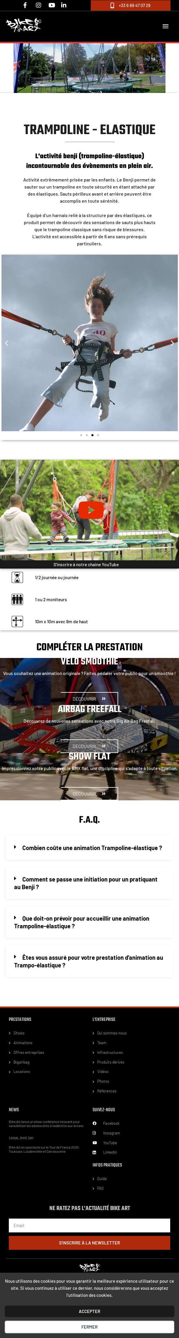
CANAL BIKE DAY (21, 1138)
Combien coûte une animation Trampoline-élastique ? (92, 847)
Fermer (89, 1326)
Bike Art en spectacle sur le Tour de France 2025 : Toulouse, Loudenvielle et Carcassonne (44, 1149)
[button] (6, 342)
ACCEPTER (89, 1311)
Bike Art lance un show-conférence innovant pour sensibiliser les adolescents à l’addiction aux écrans (46, 1123)
